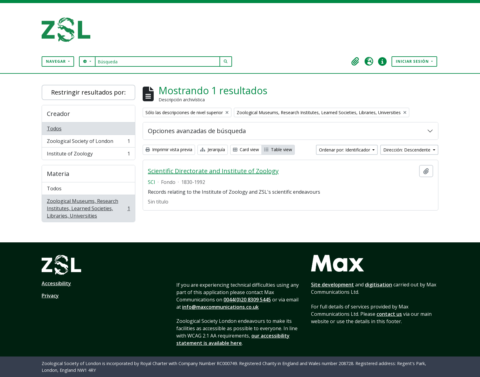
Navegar (56, 61)
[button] (355, 61)
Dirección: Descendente (407, 150)
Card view (246, 149)
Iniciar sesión (413, 61)
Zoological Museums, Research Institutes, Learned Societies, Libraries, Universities (88, 208)
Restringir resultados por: (88, 92)
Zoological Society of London (88, 142)
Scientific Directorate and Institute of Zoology (213, 171)
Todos (54, 128)
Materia (58, 174)
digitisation (378, 284)
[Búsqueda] (157, 61)
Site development (332, 284)
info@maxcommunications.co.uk (220, 307)
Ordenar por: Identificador (345, 150)
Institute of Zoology (88, 155)
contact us (389, 314)
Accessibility (56, 283)
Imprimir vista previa (168, 149)
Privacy (50, 295)
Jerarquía (212, 149)
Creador (58, 114)
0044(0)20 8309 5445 (247, 299)
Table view (278, 149)
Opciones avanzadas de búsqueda (197, 131)
